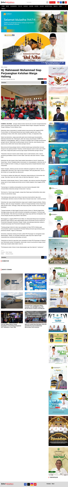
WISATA (56, 6)
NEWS (7, 6)
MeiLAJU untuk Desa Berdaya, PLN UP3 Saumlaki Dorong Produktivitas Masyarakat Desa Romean (35, 326)
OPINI (60, 6)
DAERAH (25, 6)
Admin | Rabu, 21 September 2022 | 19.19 (8, 79)
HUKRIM (31, 6)
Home (2, 67)
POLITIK (20, 6)
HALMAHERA (13, 6)
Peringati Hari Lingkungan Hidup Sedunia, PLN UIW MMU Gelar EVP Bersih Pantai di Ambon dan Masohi (34, 307)
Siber (53, 483)
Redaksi (49, 483)
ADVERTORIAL (48, 6)
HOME (3, 6)
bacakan (40, 78)
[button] (65, 5)
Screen (52, 2)
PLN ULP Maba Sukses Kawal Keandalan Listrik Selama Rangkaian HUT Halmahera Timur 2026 (11, 326)
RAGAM (42, 6)
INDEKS (3, 8)
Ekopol (5, 67)
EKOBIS (36, 6)
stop (45, 78)
